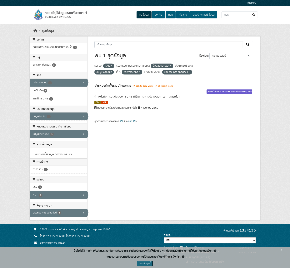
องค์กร (158, 15)
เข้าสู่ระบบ (251, 3)
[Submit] (254, 15)
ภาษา (167, 235)
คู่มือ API (132, 121)
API (121, 121)
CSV (97, 102)
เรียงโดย (203, 56)
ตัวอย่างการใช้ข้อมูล (204, 15)
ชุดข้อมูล (144, 15)
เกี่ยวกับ (183, 15)
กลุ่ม (170, 15)
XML (105, 102)
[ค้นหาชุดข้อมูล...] (240, 15)
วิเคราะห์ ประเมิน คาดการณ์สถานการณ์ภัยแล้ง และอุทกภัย (229, 91)
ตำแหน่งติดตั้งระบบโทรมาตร (113, 85)
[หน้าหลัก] (35, 30)
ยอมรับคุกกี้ (145, 263)
